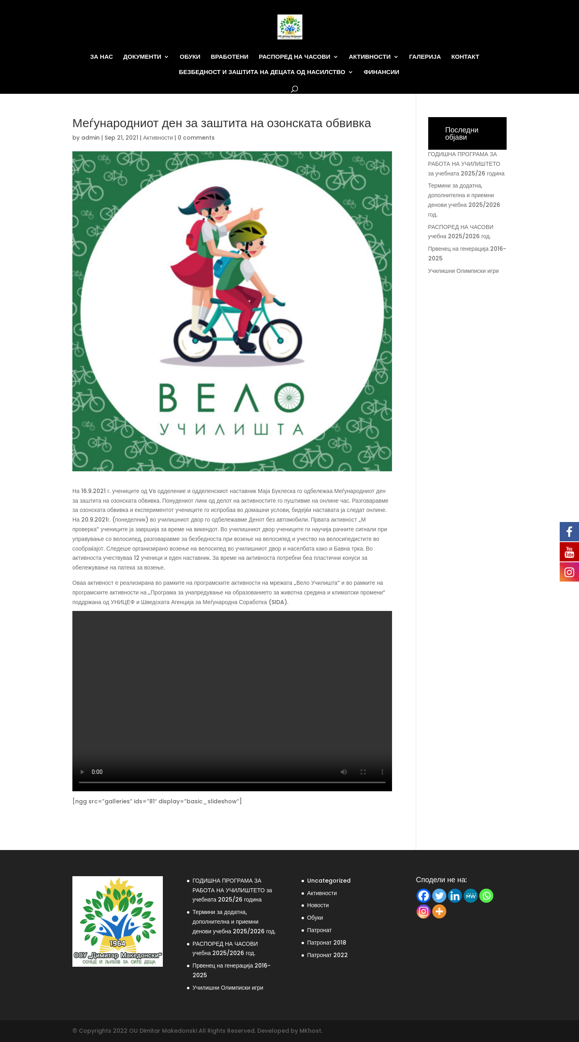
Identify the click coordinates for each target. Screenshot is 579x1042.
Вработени (229, 57)
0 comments (196, 138)
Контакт (465, 57)
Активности (369, 57)
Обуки (190, 57)
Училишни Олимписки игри (463, 271)
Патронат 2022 (327, 955)
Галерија (425, 57)
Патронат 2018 (326, 943)
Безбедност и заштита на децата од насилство (262, 72)
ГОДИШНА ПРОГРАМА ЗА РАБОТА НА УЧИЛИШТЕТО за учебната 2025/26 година (466, 163)
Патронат (319, 930)
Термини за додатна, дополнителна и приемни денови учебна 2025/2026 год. (234, 921)
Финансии (381, 72)
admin (90, 138)
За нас (101, 57)
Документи (142, 57)
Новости (318, 905)
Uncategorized (329, 881)
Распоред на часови (295, 57)
